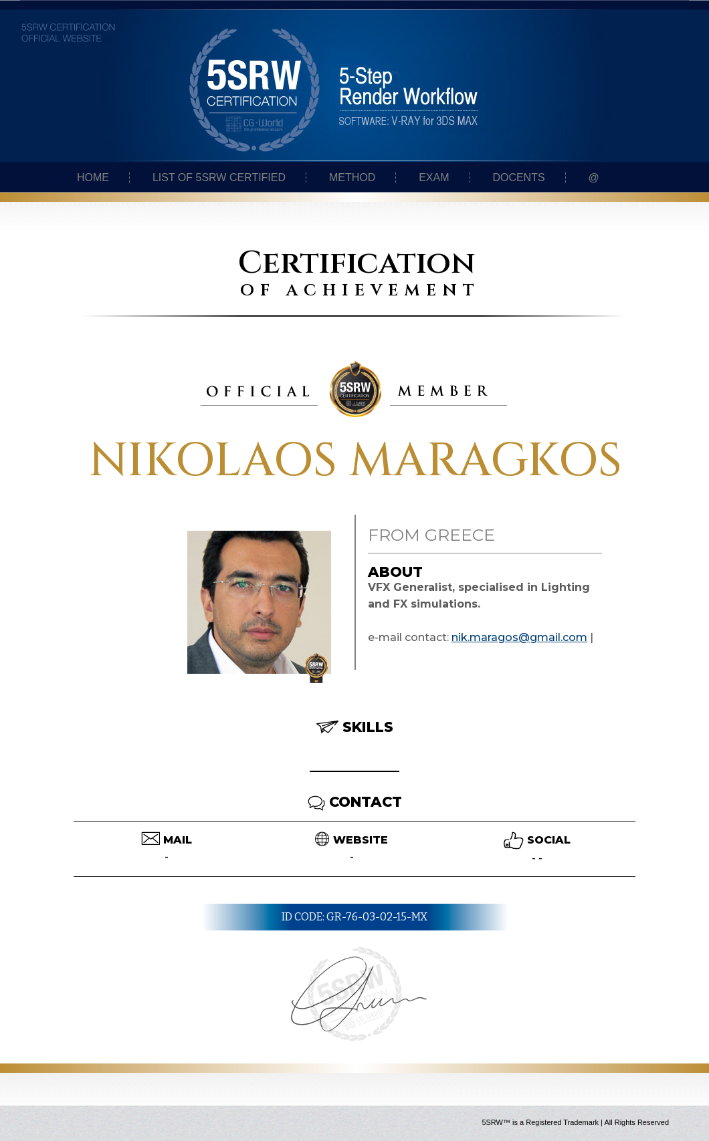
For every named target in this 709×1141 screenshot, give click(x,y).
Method (352, 177)
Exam (434, 177)
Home (93, 177)
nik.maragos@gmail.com (519, 637)
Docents (518, 177)
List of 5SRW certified (219, 177)
